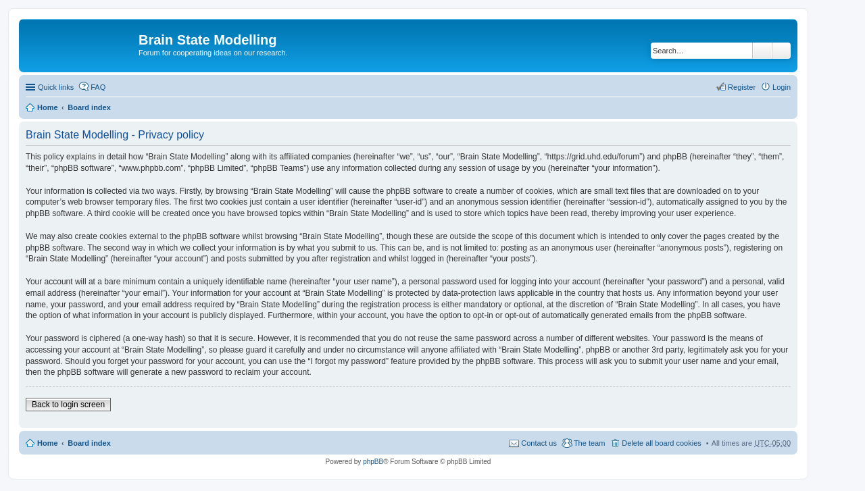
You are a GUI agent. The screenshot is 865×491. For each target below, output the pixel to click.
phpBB (373, 461)
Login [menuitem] (781, 87)
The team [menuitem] (589, 443)
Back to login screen (68, 404)
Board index (89, 107)
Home (47, 107)
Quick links (56, 87)
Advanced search (781, 51)
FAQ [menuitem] (98, 87)
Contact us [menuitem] (539, 443)
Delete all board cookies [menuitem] (661, 443)
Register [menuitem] (742, 87)
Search (762, 51)
